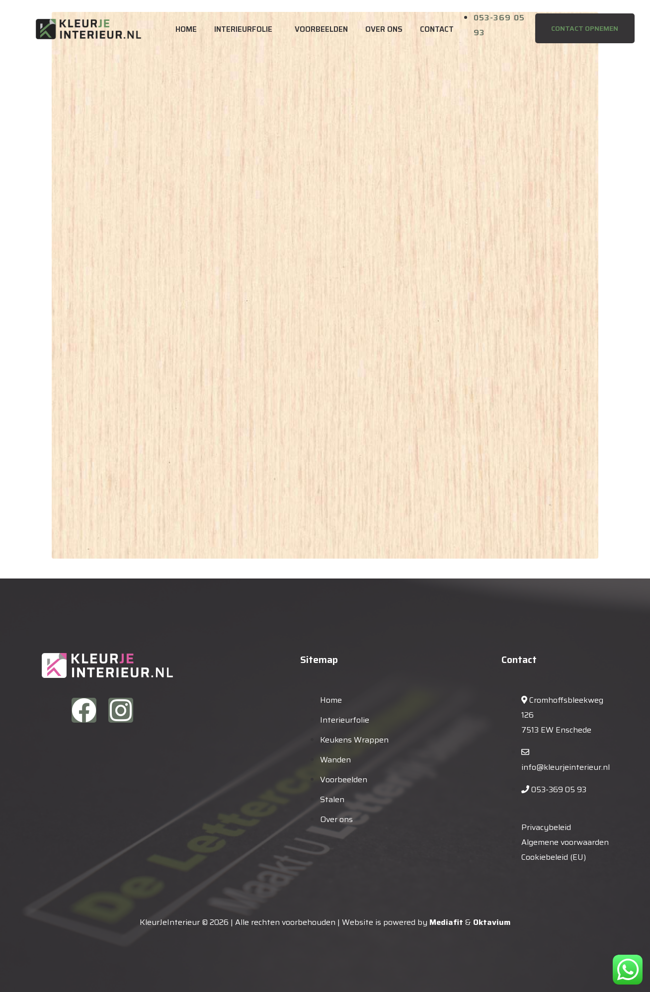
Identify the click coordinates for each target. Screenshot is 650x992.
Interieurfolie (243, 29)
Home (186, 29)
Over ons (384, 29)
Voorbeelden (321, 29)
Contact (437, 29)
